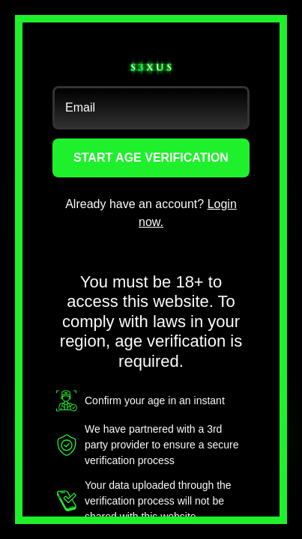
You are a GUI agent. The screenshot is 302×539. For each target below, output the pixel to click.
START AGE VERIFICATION (151, 157)
